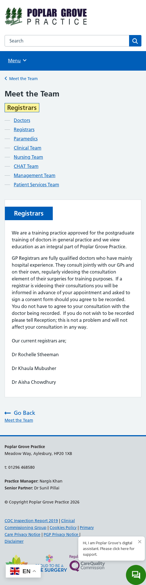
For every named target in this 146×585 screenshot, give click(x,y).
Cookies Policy (63, 527)
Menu (18, 60)
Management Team (34, 175)
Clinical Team (27, 148)
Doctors (22, 120)
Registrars (24, 129)
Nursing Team (28, 157)
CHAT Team (26, 166)
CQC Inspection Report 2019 (31, 520)
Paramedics (26, 139)
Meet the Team (23, 78)
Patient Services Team (36, 184)
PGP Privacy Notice (61, 534)
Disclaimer (14, 541)
